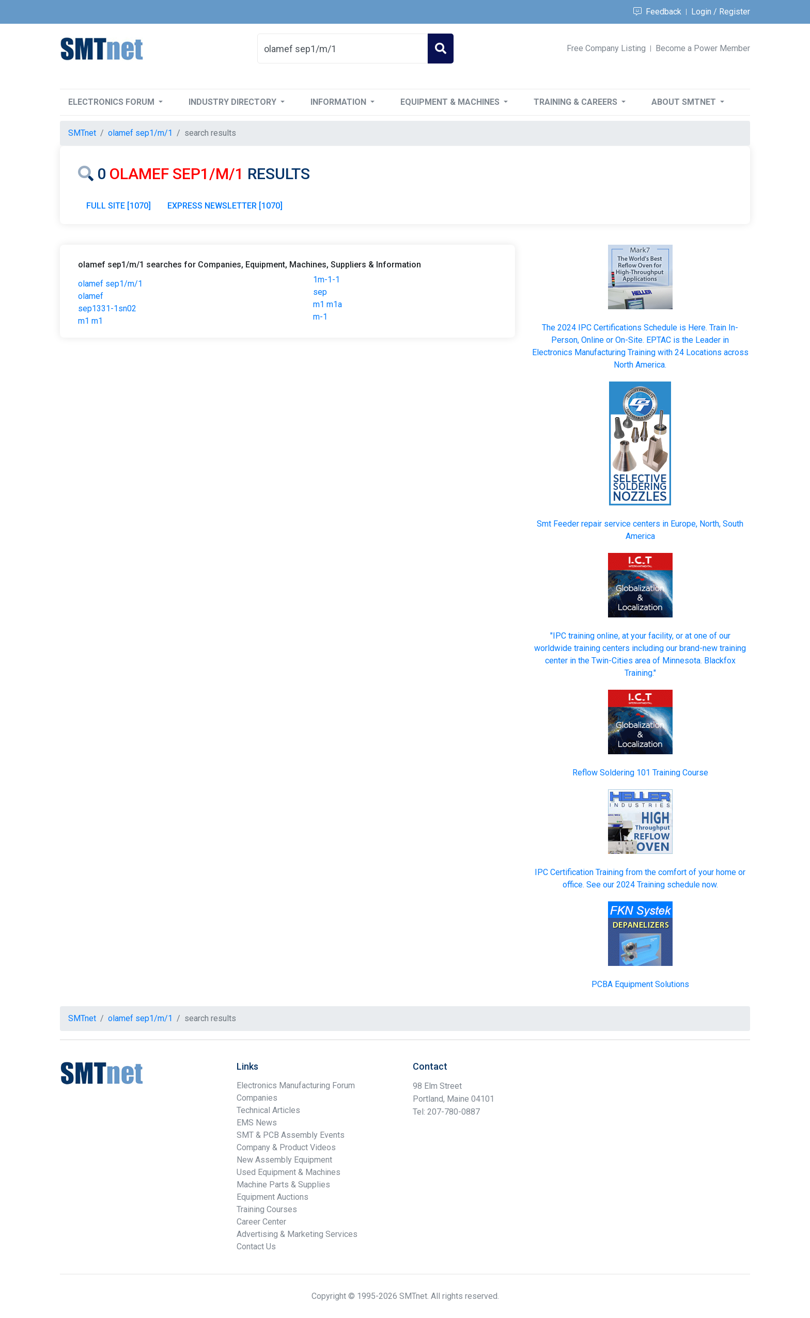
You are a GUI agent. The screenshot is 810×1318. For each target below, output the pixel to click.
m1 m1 (90, 321)
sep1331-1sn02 (107, 308)
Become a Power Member (703, 48)
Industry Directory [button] (233, 102)
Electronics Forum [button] (112, 102)
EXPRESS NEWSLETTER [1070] (225, 206)
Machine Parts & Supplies (283, 1184)
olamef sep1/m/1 (110, 284)
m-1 (320, 317)
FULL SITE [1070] (118, 206)
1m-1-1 (326, 279)
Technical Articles (268, 1110)
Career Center (261, 1222)
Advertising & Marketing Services (297, 1234)
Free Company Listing (606, 48)
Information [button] (339, 102)
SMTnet (82, 133)
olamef (90, 296)
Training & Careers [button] (576, 102)
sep (320, 292)
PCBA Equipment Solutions (640, 984)
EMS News (257, 1123)
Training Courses (267, 1209)
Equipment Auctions (272, 1197)
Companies (257, 1098)
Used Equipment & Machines (288, 1172)
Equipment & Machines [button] (451, 102)
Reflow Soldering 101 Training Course (640, 772)
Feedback (657, 12)
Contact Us (256, 1246)
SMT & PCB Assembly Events (291, 1135)
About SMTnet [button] (684, 102)
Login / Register (720, 12)
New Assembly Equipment (284, 1160)
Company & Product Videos (286, 1147)
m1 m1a (327, 304)
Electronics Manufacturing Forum (296, 1085)
